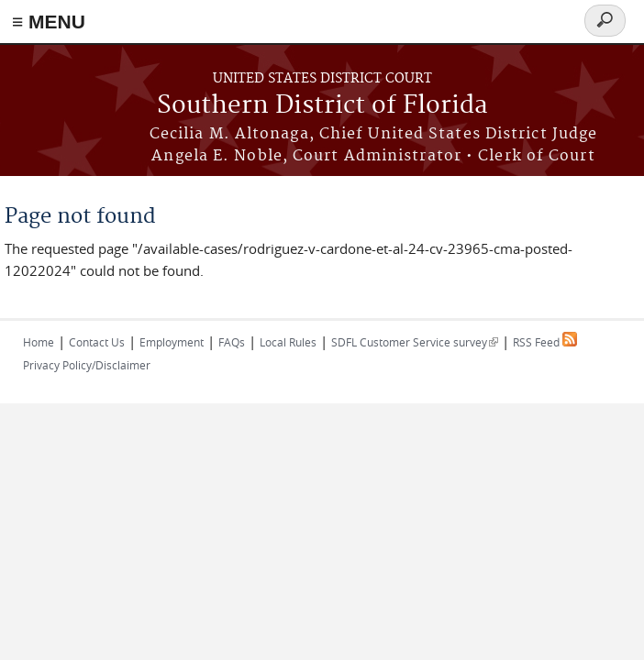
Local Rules (288, 342)
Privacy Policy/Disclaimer (86, 365)
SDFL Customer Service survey (414, 342)
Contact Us (97, 342)
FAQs (231, 342)
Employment (171, 342)
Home (38, 342)
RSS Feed (545, 342)
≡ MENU (48, 21)
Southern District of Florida (322, 106)
